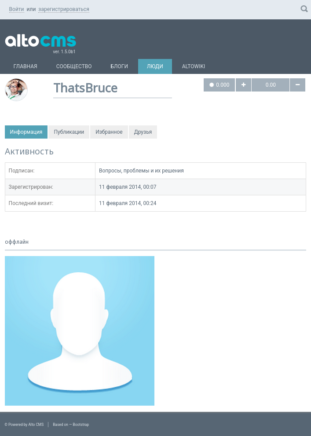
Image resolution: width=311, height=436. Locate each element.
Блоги (119, 66)
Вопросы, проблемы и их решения (141, 171)
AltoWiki (193, 66)
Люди (155, 66)
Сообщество (74, 66)
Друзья (143, 132)
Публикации (69, 132)
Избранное (109, 132)
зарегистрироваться (63, 9)
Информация (26, 132)
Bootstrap (81, 424)
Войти (16, 9)
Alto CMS (36, 424)
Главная (25, 66)
